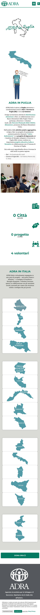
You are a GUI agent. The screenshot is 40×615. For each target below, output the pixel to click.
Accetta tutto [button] (18, 611)
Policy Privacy (31, 611)
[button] (34, 3)
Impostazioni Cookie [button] (7, 611)
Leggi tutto (25, 611)
